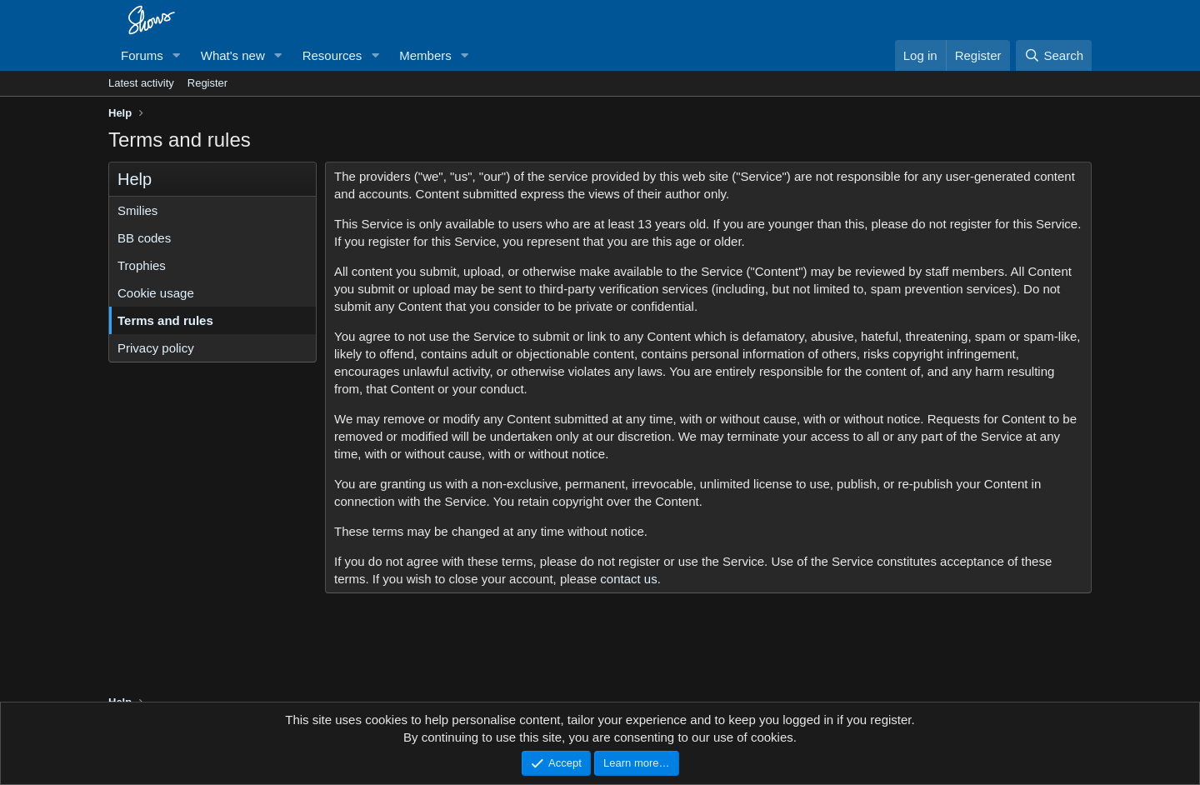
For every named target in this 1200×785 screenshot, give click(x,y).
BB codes (144, 238)
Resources (332, 55)
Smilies (138, 210)
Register (208, 83)
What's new (233, 55)
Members (425, 55)
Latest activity (141, 83)
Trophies (142, 265)
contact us (628, 579)
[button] (176, 55)
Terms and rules (165, 320)
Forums (142, 55)
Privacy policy (156, 348)
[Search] (1054, 55)
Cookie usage (156, 293)
